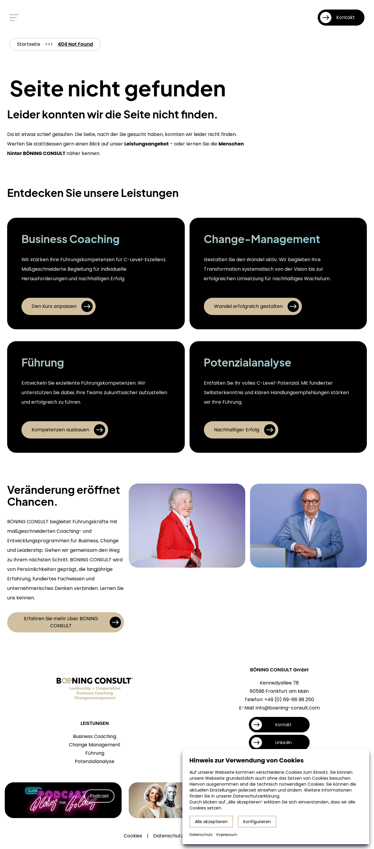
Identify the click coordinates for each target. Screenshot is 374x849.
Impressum (226, 834)
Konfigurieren (257, 822)
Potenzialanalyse (94, 761)
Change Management (94, 744)
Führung (94, 753)
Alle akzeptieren (211, 822)
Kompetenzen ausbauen (68, 430)
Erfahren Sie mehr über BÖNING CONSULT (72, 622)
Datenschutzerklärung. (256, 796)
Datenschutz (168, 835)
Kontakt (337, 17)
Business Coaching (94, 736)
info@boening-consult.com (288, 707)
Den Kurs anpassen (62, 306)
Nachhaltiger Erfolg (244, 430)
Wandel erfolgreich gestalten (256, 306)
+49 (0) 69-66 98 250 (289, 699)
